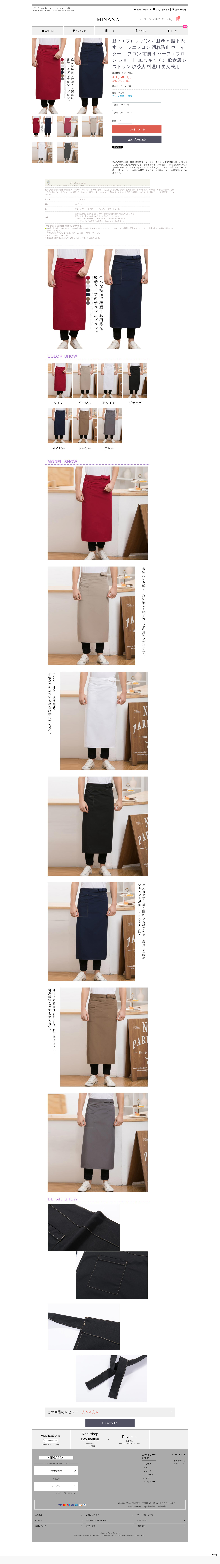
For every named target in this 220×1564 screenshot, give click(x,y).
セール (109, 30)
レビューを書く (110, 1423)
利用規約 (59, 1520)
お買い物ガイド (110, 1515)
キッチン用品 (118, 96)
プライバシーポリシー (161, 1515)
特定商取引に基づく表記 (110, 1520)
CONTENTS (178, 1454)
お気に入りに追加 (137, 139)
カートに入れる (137, 129)
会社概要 (59, 1515)
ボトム (146, 1467)
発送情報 (161, 1526)
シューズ (147, 1471)
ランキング (79, 30)
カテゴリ (140, 30)
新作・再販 (48, 30)
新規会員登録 (63, 1470)
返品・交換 (110, 1526)
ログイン (64, 1486)
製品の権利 (161, 1520)
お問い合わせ (59, 1526)
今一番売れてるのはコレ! (179, 1462)
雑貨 (130, 96)
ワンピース (148, 1474)
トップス (147, 1464)
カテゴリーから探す (149, 1456)
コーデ (177, 29)
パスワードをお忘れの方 (67, 1493)
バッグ (146, 1478)
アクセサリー (149, 1481)
